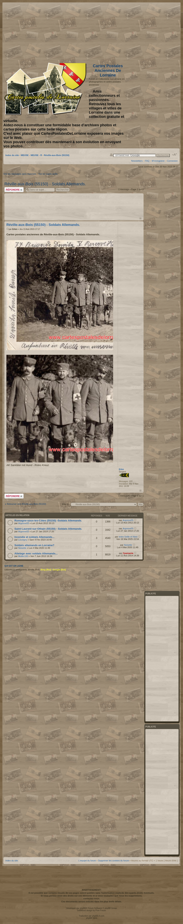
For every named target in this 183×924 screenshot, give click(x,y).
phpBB (83, 908)
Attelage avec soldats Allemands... (36, 553)
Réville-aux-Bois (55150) (56, 155)
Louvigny (22, 539)
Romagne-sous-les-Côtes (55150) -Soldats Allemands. (48, 520)
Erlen (14, 229)
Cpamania (128, 553)
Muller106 (23, 556)
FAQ (147, 161)
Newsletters (137, 161)
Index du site (12, 155)
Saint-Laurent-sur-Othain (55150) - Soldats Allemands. (48, 528)
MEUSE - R (36, 155)
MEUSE (25, 155)
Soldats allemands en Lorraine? (34, 545)
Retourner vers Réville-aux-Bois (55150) (26, 504)
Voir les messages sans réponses (19, 174)
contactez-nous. (91, 898)
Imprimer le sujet (111, 154)
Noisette (22, 548)
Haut (140, 218)
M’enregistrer (158, 161)
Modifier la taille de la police (175, 154)
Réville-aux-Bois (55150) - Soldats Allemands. (45, 184)
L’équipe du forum (87, 860)
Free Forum (101, 910)
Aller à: (65, 504)
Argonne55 (23, 523)
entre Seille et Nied (128, 536)
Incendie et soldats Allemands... (34, 536)
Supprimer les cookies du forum (113, 860)
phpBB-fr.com (98, 916)
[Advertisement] (146, 31)
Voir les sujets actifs (48, 174)
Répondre (14, 189)
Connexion (172, 161)
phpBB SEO (91, 918)
